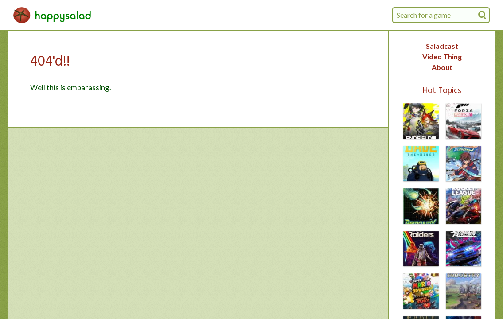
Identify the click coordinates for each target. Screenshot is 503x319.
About (442, 67)
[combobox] (441, 15)
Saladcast (442, 46)
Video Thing (442, 56)
